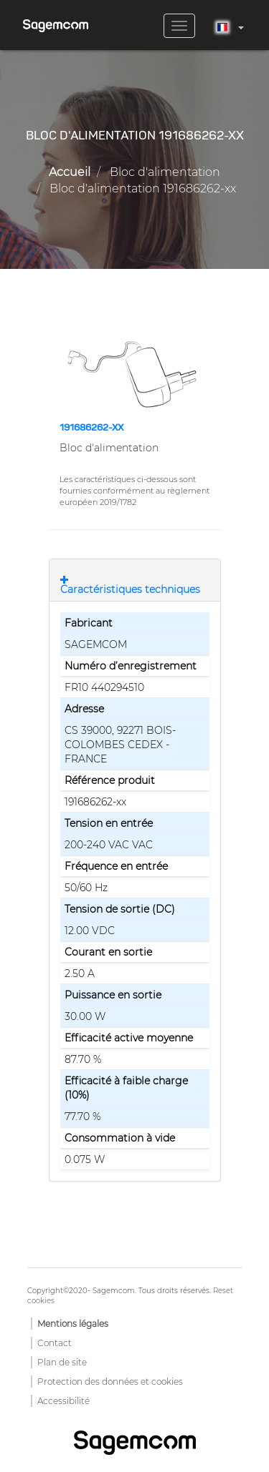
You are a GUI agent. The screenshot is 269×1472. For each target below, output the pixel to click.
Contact (54, 1343)
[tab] (134, 580)
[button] (135, 374)
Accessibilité (63, 1400)
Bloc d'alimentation (165, 172)
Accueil (69, 172)
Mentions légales (72, 1323)
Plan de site (62, 1362)
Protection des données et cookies (110, 1381)
